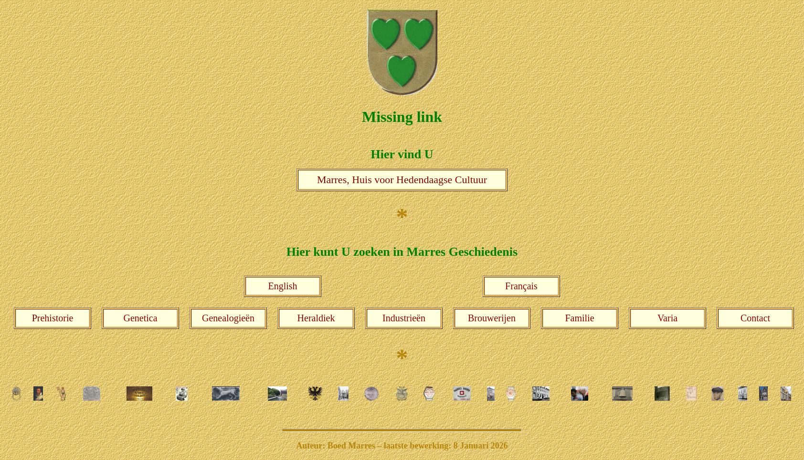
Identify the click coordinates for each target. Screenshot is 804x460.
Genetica (140, 318)
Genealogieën (228, 318)
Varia (667, 318)
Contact (755, 318)
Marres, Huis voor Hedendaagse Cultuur (402, 180)
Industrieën (403, 318)
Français (521, 286)
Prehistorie (53, 318)
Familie (579, 318)
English (282, 286)
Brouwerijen (492, 318)
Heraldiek (316, 318)
